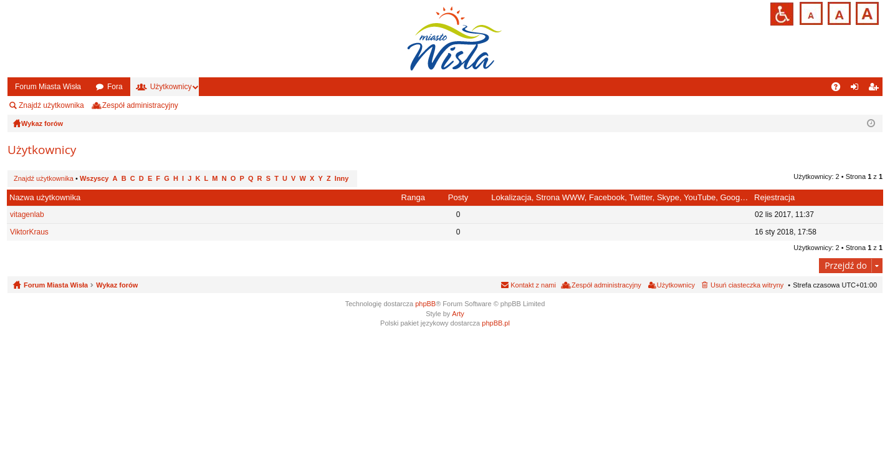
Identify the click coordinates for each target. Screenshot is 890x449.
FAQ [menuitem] (840, 89)
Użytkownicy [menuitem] (676, 285)
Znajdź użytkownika (51, 105)
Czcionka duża (866, 12)
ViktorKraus (29, 232)
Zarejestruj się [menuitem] (876, 89)
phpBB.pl (496, 323)
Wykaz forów (117, 285)
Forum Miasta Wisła (48, 86)
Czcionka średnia (838, 12)
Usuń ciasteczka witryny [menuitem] (747, 285)
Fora (115, 86)
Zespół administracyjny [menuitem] (140, 105)
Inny (342, 178)
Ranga (413, 197)
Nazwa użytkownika (44, 197)
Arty (458, 313)
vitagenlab (27, 214)
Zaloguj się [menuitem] (857, 89)
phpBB (425, 303)
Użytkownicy (171, 86)
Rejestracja (774, 197)
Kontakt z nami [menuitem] (533, 285)
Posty (458, 197)
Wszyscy (94, 178)
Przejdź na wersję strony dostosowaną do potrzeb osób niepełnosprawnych (781, 14)
